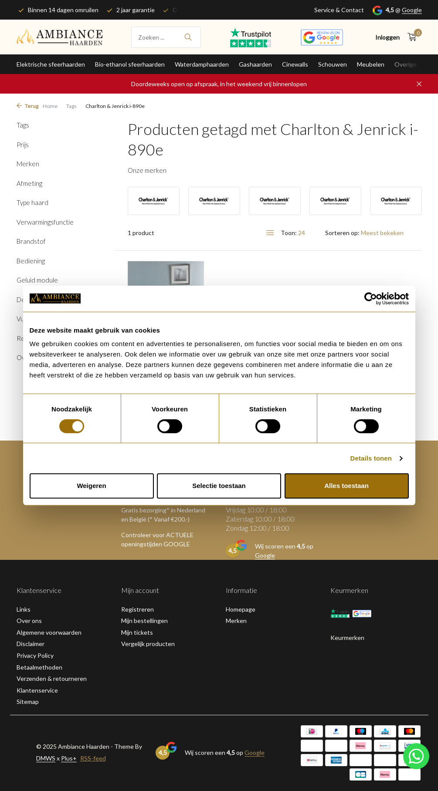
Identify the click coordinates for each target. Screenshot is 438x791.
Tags (71, 106)
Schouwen (332, 64)
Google (412, 9)
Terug (27, 106)
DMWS (45, 758)
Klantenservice (37, 690)
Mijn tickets (137, 632)
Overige (405, 64)
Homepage (240, 609)
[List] (270, 233)
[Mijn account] (387, 37)
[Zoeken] (166, 37)
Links (24, 609)
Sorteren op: (342, 232)
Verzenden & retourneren (52, 678)
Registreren (137, 609)
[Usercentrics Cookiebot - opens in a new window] (371, 298)
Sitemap (28, 701)
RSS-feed (93, 758)
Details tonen (371, 458)
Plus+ (69, 758)
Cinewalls (295, 64)
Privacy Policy (35, 655)
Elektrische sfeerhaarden (51, 64)
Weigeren (91, 485)
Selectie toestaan (219, 485)
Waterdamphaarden (202, 64)
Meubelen (370, 64)
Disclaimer (30, 643)
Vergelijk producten (148, 643)
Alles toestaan (346, 485)
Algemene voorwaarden (49, 632)
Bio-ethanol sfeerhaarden (130, 64)
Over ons (29, 620)
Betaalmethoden (39, 667)
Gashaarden (255, 64)
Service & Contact (339, 9)
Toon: (289, 232)
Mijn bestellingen (144, 620)
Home (50, 106)
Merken (236, 620)
